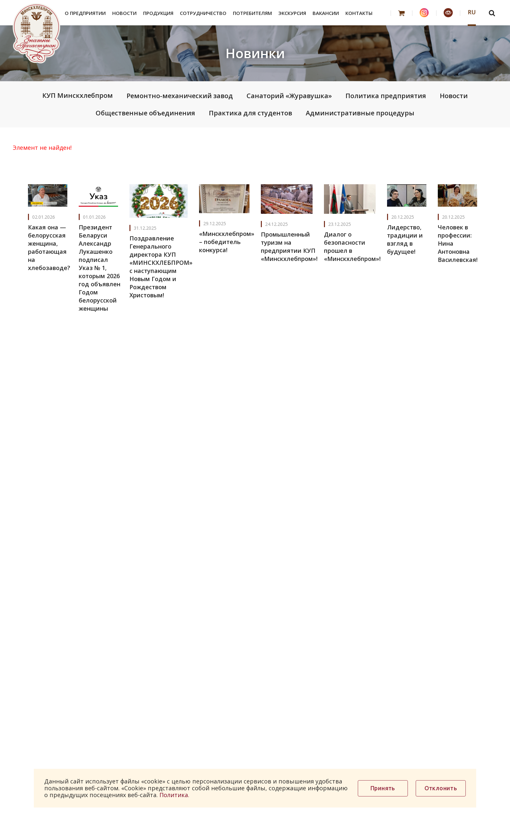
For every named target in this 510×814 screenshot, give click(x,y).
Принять (382, 788)
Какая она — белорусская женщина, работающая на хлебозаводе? (49, 247)
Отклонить (440, 788)
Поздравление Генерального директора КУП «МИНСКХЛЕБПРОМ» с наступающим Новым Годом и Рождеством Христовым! (161, 266)
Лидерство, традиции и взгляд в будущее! (405, 239)
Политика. (174, 795)
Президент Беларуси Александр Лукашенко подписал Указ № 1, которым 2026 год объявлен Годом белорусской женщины (99, 267)
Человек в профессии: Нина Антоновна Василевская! (457, 243)
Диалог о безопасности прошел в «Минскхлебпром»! (352, 246)
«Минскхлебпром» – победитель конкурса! (226, 242)
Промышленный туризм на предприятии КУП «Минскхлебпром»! (289, 246)
